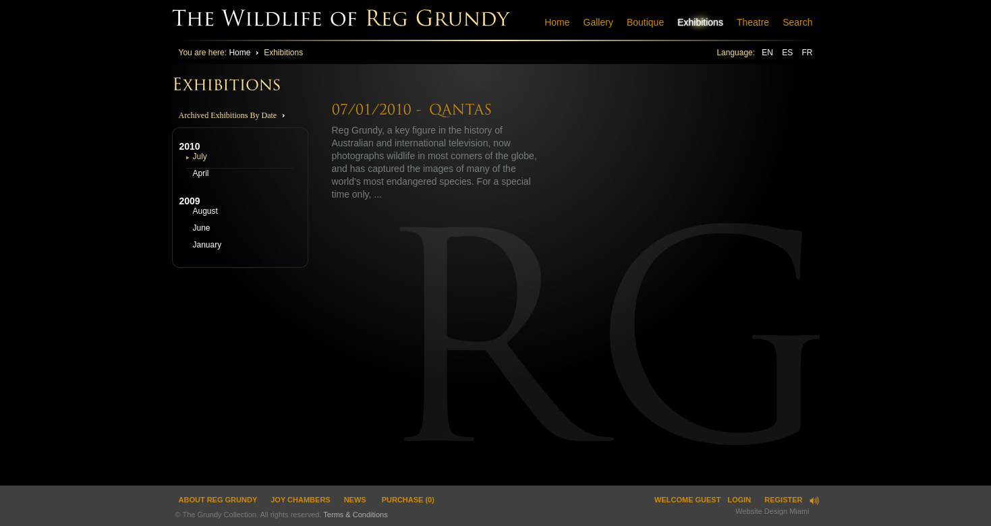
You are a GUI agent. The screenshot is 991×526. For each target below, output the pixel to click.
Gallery (598, 22)
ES (788, 52)
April (201, 173)
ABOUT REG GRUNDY (218, 500)
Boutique (645, 22)
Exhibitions (700, 22)
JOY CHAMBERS (300, 500)
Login (739, 500)
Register (783, 500)
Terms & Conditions (355, 514)
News (355, 500)
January (207, 245)
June (201, 228)
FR (807, 52)
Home (556, 22)
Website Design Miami (772, 511)
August (205, 211)
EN (768, 52)
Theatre (753, 22)
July (200, 156)
